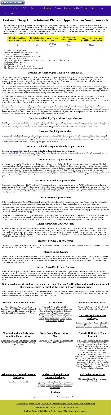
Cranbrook (68, 309)
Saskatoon (102, 379)
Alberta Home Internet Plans (18, 302)
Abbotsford (46, 307)
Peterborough (86, 358)
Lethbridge (10, 311)
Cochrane (28, 307)
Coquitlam (51, 309)
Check (91, 45)
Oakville (93, 356)
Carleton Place (91, 345)
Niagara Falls (101, 354)
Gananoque (95, 346)
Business (67, 8)
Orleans (86, 356)
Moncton (97, 325)
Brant (79, 343)
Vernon (62, 319)
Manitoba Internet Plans (92, 302)
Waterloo (98, 366)
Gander (32, 341)
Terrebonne (68, 386)
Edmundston (104, 323)
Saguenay (41, 386)
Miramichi (88, 325)
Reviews (63, 397)
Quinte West (104, 358)
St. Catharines (80, 362)
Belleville (96, 341)
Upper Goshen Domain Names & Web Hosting (78, 404)
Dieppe (96, 323)
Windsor (91, 368)
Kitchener (102, 350)
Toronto (97, 364)
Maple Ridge (51, 313)
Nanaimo (67, 313)
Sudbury (80, 364)
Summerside (24, 382)
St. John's (15, 345)
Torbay (22, 345)
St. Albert (31, 313)
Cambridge (80, 345)
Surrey (47, 319)
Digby (50, 341)
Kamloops (59, 311)
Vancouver (55, 319)
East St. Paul (82, 307)
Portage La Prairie (94, 307)
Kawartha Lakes (84, 350)
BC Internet (55, 302)
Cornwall (87, 346)
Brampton (104, 341)
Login (101, 8)
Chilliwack (42, 309)
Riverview (88, 327)
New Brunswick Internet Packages (92, 317)
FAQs (25, 8)
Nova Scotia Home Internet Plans (55, 334)
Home (4, 8)
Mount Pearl (22, 343)
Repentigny (60, 384)
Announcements (22, 404)
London (90, 352)
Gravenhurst (104, 346)
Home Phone (14, 8)
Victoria (68, 319)
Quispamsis (80, 327)
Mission (60, 313)
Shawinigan (50, 386)
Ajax (78, 341)
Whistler (61, 321)
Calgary (14, 307)
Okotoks (5, 313)
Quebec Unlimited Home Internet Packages (55, 376)
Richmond (66, 317)
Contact (33, 8)
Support (58, 8)
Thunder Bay (88, 364)
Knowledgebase (45, 8)
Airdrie (7, 307)
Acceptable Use (34, 404)
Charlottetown (14, 382)
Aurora (83, 341)
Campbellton (87, 323)
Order (69, 45)
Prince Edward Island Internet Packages (18, 376)
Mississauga (82, 354)
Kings (62, 341)
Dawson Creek (45, 311)
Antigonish (43, 341)
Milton (104, 352)
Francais (13, 13)
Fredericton (80, 325)
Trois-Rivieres (55, 388)
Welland (105, 366)
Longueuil (68, 382)
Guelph (80, 348)
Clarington (78, 346)
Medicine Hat (30, 311)
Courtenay (59, 309)
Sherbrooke (59, 386)
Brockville (94, 343)
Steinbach (82, 309)
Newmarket (92, 354)
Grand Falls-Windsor (9, 343)
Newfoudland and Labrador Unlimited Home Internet (18, 334)
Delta (53, 311)
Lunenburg (69, 341)
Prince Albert (92, 379)
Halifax (56, 341)
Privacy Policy (46, 404)
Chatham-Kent (102, 345)
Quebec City (50, 384)
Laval (56, 382)
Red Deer (12, 313)
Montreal (41, 384)
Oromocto (104, 325)
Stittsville (98, 362)
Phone (93, 8)
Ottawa (77, 358)
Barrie (89, 341)
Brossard (42, 382)
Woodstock (99, 368)
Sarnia (104, 360)
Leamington (82, 352)
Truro (54, 343)
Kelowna (67, 311)
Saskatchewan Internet (92, 374)
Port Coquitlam (45, 317)
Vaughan (79, 366)
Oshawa (106, 356)
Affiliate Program (80, 8)
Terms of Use (56, 404)
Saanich (41, 319)
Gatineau (50, 382)
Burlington (103, 343)
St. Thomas (90, 362)
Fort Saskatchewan (28, 309)
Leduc (3, 311)
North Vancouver (58, 315)
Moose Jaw (83, 379)
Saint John (104, 327)
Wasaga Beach (88, 366)
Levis (61, 382)
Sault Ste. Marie (95, 360)
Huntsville (96, 348)
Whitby (84, 368)
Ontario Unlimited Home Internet (92, 334)
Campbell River (63, 307)
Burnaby (54, 307)
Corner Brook (24, 341)
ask (11, 136)
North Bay (78, 356)
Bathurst (79, 323)
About (4, 13)
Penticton (68, 315)
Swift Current (92, 381)
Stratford (106, 362)
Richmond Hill (83, 360)
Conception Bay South (10, 341)
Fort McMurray (15, 309)
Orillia (99, 356)
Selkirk (104, 307)
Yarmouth (60, 343)
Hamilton (88, 348)
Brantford (85, 343)
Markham (97, 352)
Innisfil (103, 348)
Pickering (95, 358)
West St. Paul (92, 309)
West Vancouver (51, 321)
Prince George (57, 317)
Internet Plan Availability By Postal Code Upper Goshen (21, 153)
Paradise (31, 343)
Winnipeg (101, 309)
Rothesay (96, 327)
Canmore (21, 307)
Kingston (94, 350)
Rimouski (68, 384)
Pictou (49, 343)
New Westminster (44, 315)
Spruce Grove (21, 313)
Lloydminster (20, 311)
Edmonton (5, 309)
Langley (43, 313)
